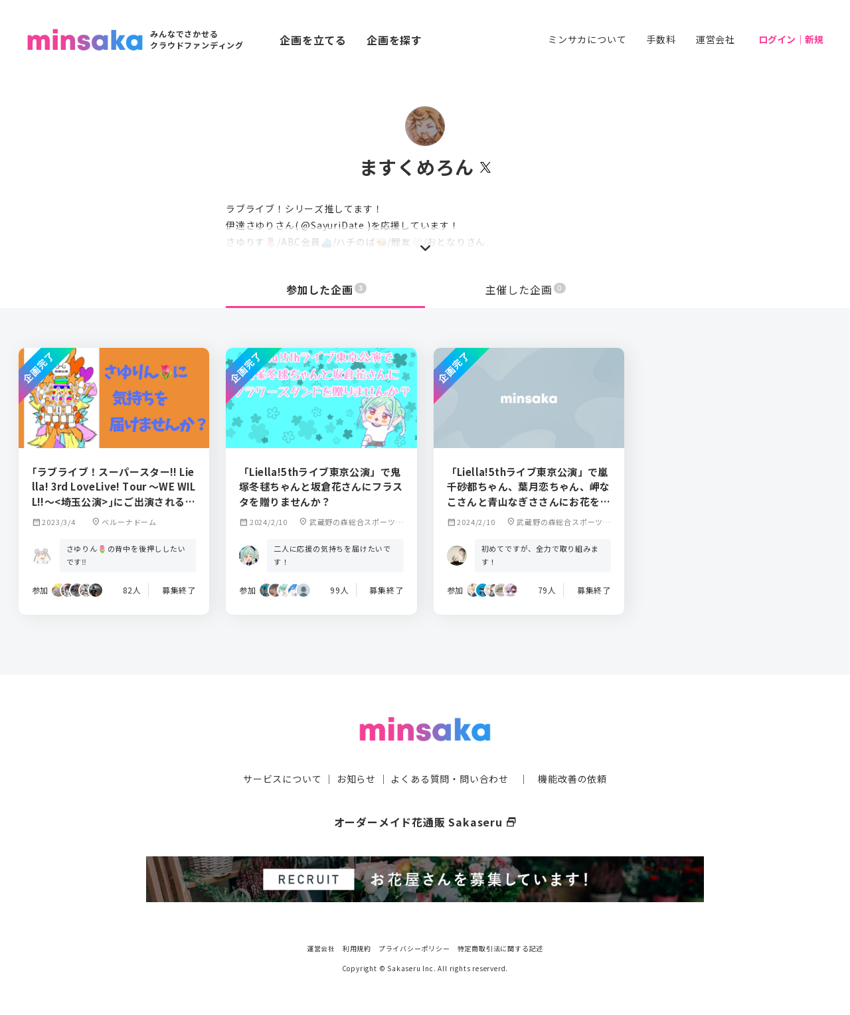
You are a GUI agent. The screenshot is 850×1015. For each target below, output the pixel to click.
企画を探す (394, 40)
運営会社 (715, 39)
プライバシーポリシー (414, 948)
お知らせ (356, 778)
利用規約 (357, 948)
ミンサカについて (587, 39)
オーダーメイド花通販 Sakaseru (425, 822)
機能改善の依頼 (572, 778)
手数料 (660, 39)
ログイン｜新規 (790, 39)
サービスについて (282, 778)
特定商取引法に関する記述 (501, 948)
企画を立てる (313, 40)
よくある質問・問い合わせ (449, 778)
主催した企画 (525, 289)
